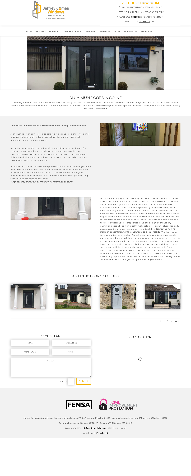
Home (29, 32)
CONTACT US (144, 21)
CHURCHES (90, 32)
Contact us (146, 32)
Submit (83, 381)
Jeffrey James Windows (95, 428)
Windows (39, 32)
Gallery (117, 32)
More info (129, 32)
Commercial (104, 32)
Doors (52, 32)
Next (177, 321)
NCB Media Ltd (101, 433)
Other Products (70, 32)
